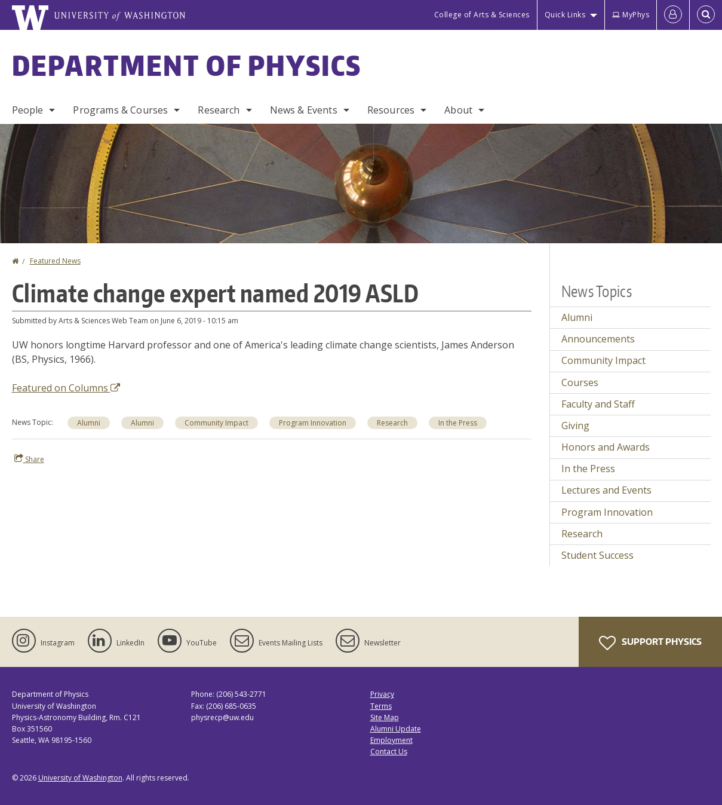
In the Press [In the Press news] (457, 423)
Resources (390, 110)
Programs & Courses (120, 110)
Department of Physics (187, 65)
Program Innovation (607, 512)
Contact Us (388, 751)
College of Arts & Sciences (482, 15)
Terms (381, 706)
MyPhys (630, 15)
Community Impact (603, 360)
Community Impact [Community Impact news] (216, 423)
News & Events (303, 110)
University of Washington (80, 778)
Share (29, 459)
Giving (575, 425)
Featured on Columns (66, 387)
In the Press (588, 468)
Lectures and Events (606, 490)
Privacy (382, 694)
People (28, 110)
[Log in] (673, 15)
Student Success (597, 555)
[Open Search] (706, 15)
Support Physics (650, 643)
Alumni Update (395, 729)
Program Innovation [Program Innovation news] (312, 423)
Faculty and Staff (598, 404)
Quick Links (565, 15)
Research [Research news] (392, 423)
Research (218, 110)
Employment (391, 740)
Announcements (598, 338)
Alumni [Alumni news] (88, 423)
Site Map (384, 717)
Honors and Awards (605, 447)
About (458, 110)
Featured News (55, 261)
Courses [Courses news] (579, 382)
